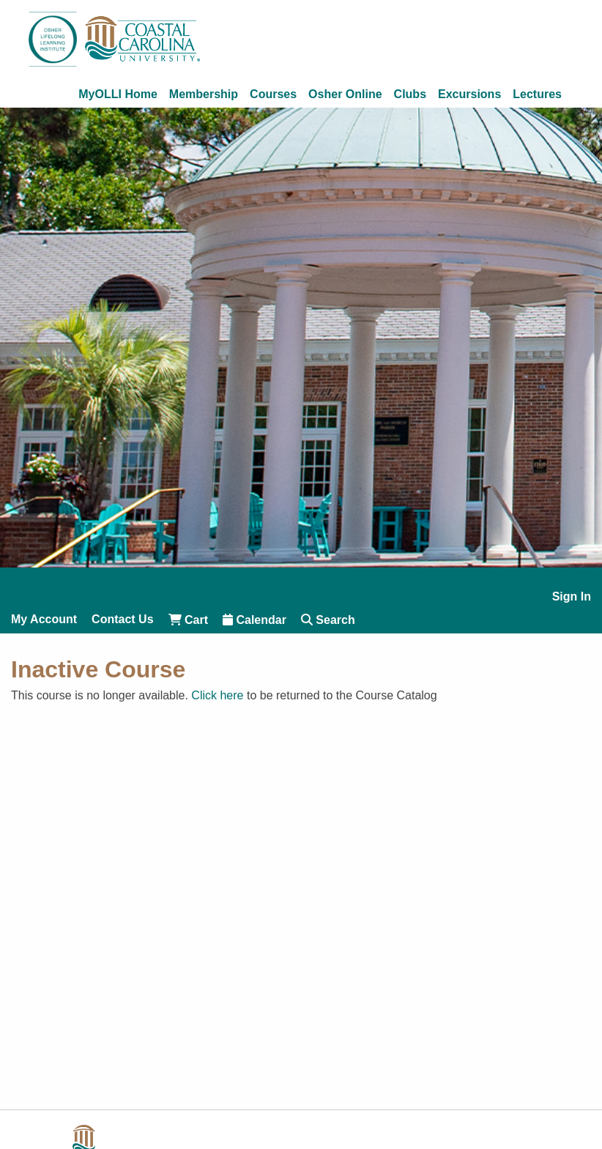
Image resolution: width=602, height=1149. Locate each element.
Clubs (410, 94)
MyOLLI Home (117, 94)
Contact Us (122, 619)
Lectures (537, 94)
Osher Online (345, 94)
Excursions (469, 94)
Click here (217, 695)
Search (328, 620)
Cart (188, 620)
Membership (203, 94)
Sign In (571, 597)
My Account (44, 619)
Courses (273, 94)
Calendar (254, 620)
